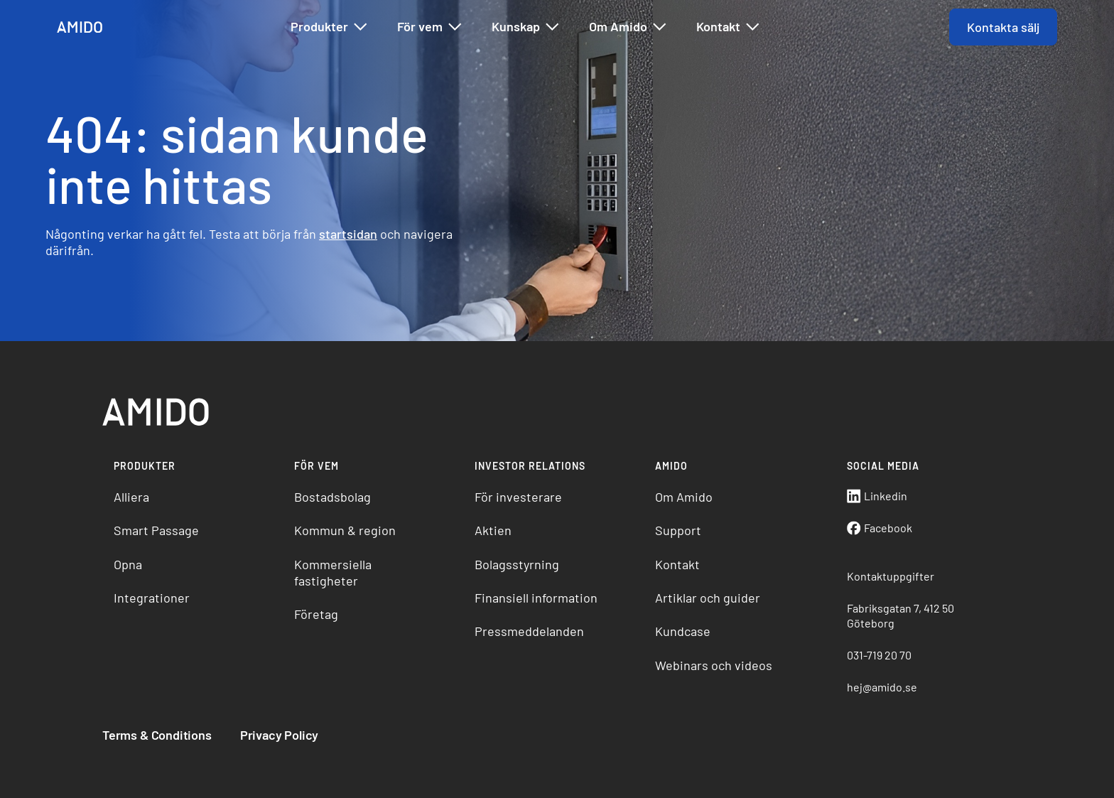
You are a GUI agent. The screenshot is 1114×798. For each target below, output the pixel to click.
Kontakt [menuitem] (677, 564)
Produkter (330, 27)
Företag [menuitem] (316, 614)
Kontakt (728, 27)
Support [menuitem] (678, 530)
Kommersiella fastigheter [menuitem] (333, 572)
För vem (430, 27)
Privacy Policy (279, 734)
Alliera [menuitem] (131, 497)
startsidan (348, 234)
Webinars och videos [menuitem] (713, 665)
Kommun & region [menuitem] (345, 530)
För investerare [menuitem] (518, 497)
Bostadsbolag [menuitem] (332, 497)
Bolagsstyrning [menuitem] (517, 564)
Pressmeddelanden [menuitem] (529, 631)
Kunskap (526, 27)
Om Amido (628, 27)
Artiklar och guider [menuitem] (707, 597)
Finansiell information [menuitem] (536, 597)
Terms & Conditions (157, 734)
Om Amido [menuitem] (684, 497)
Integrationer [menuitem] (152, 597)
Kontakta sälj (1003, 27)
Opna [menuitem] (128, 564)
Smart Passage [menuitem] (156, 530)
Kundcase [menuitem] (682, 631)
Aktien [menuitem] (493, 530)
